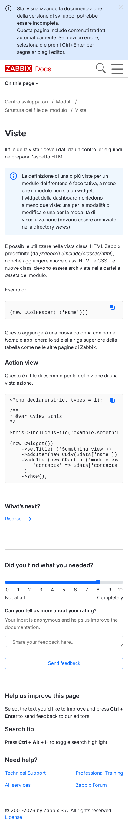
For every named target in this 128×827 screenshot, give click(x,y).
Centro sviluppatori (26, 102)
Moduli (63, 102)
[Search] (101, 69)
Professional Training (99, 778)
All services (18, 790)
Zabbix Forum (91, 790)
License (13, 822)
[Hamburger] (117, 69)
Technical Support (25, 778)
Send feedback (64, 668)
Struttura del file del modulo (36, 110)
